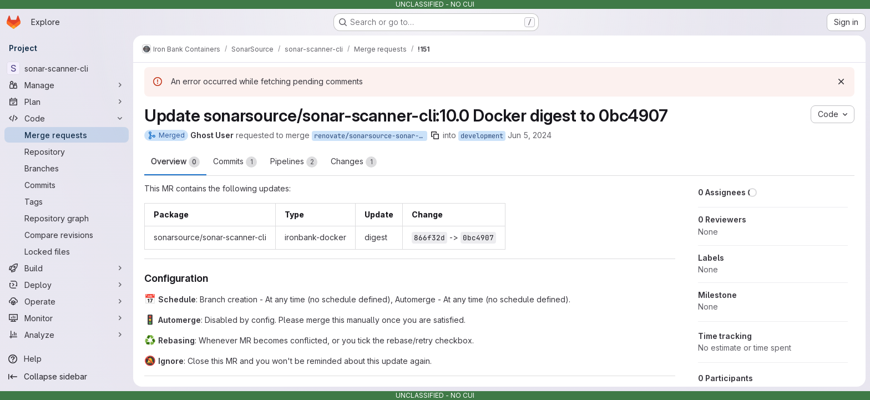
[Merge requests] (66, 135)
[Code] (66, 118)
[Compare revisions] (66, 234)
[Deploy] (66, 284)
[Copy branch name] (435, 135)
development (482, 135)
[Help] (66, 359)
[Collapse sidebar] (66, 376)
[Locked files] (66, 251)
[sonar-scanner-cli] (66, 68)
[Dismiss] (841, 81)
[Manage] (66, 85)
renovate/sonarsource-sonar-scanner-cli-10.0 (370, 135)
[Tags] (66, 201)
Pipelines (293, 162)
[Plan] (66, 101)
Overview (175, 162)
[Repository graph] (66, 218)
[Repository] (66, 151)
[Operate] (66, 301)
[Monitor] (66, 318)
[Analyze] (66, 334)
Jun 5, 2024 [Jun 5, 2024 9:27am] (530, 135)
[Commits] (66, 185)
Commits (235, 162)
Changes (354, 162)
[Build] (66, 268)
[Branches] (66, 168)
